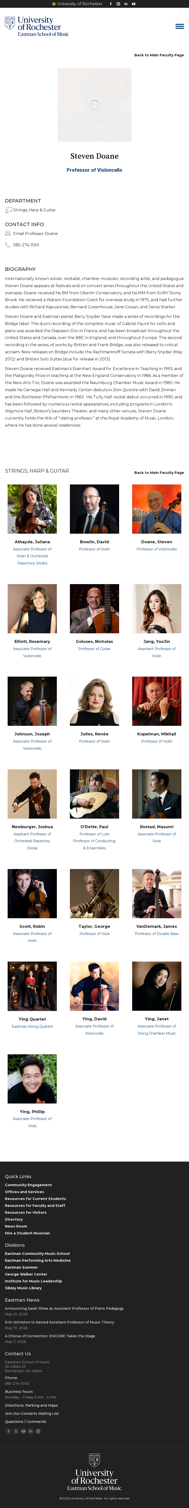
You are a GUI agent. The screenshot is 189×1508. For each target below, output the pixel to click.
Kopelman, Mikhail (156, 734)
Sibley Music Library (23, 1288)
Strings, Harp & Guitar (34, 210)
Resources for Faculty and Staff (35, 1205)
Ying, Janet (157, 1019)
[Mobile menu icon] (179, 26)
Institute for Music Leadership (33, 1281)
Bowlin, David (94, 542)
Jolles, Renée (94, 734)
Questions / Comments (25, 1421)
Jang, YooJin (156, 641)
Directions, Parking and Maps (31, 1405)
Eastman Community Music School (37, 1253)
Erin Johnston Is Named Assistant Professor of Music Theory (59, 1322)
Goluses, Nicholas (94, 641)
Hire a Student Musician (27, 1233)
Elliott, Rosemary (32, 641)
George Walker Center (26, 1274)
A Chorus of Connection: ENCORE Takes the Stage (50, 1336)
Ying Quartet (32, 1019)
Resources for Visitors (26, 1212)
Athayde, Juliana (32, 542)
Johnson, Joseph (32, 734)
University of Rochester (77, 4)
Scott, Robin (32, 926)
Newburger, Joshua (32, 826)
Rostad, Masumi (156, 826)
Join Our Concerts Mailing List (32, 1413)
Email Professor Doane (35, 233)
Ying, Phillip (32, 1111)
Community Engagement (28, 1185)
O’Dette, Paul (94, 826)
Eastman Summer (21, 1267)
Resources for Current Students (35, 1199)
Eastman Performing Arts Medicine (38, 1260)
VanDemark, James (156, 926)
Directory (14, 1219)
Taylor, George (94, 926)
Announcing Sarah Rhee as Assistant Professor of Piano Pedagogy (64, 1308)
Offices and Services (24, 1192)
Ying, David (94, 1019)
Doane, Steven (156, 542)
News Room (16, 1226)
